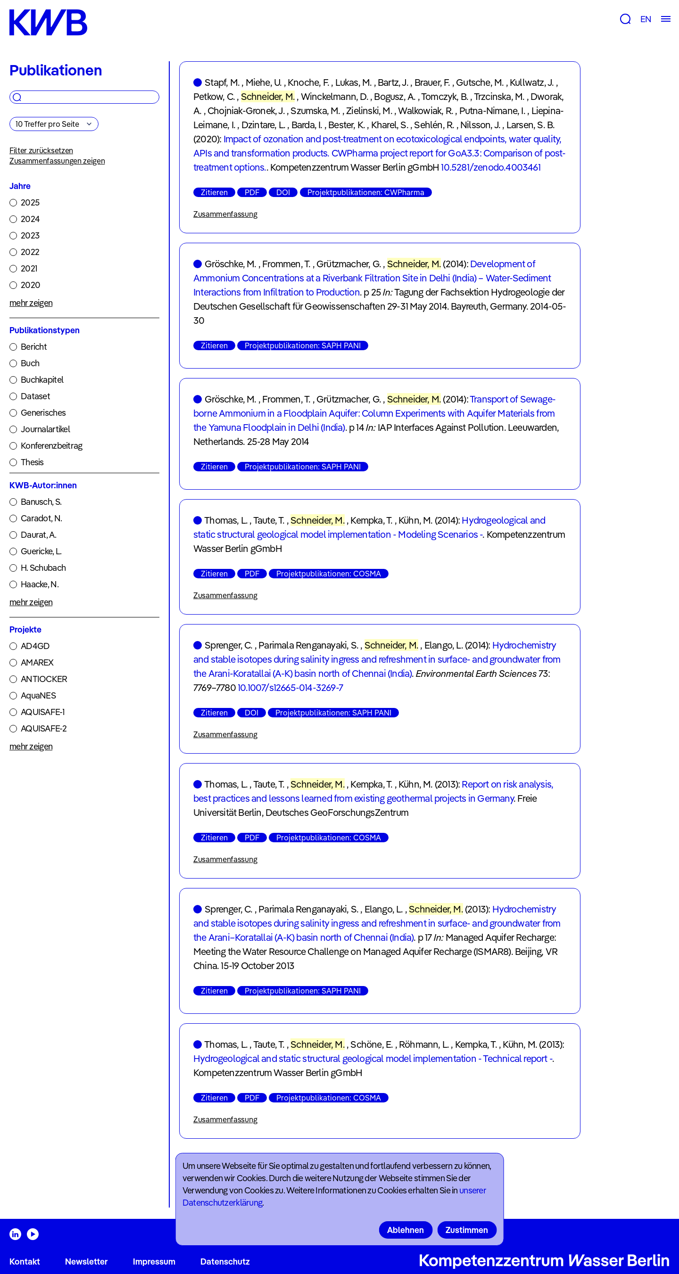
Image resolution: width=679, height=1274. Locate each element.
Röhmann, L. (424, 1044)
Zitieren (214, 192)
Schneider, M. (268, 96)
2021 (29, 268)
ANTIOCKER (44, 679)
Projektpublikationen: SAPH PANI (303, 345)
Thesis (32, 462)
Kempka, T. (371, 520)
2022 (30, 252)
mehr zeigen (30, 302)
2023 (30, 235)
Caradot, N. (41, 518)
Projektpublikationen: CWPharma (365, 192)
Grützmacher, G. (348, 264)
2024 (30, 219)
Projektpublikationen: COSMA (328, 573)
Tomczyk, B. (444, 96)
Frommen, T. (286, 264)
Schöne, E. (371, 1044)
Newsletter (86, 1261)
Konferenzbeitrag (51, 445)
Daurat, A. (38, 534)
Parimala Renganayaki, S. (308, 645)
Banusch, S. (41, 501)
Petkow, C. (214, 96)
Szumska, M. (315, 110)
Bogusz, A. (394, 96)
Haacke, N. (39, 584)
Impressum (154, 1261)
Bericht (34, 346)
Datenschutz (225, 1261)
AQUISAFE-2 (43, 728)
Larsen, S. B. (530, 125)
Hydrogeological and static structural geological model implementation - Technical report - (372, 1058)
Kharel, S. (389, 125)
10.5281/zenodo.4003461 (490, 167)
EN (645, 19)
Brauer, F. (432, 82)
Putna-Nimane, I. (492, 110)
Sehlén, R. (434, 125)
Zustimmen (467, 1230)
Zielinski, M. (369, 110)
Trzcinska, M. (499, 96)
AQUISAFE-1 (43, 712)
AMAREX (37, 662)
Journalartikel (45, 429)
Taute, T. (269, 520)
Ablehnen (405, 1230)
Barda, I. (307, 125)
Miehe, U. (264, 82)
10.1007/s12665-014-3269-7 (290, 687)
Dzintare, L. (263, 125)
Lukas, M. (353, 82)
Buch (30, 363)
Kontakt (24, 1261)
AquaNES (38, 695)
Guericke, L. (41, 551)
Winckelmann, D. (334, 96)
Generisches (43, 412)
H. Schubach (43, 567)
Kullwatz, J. (532, 82)
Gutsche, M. (480, 82)
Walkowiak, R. (425, 110)
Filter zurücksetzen (41, 150)
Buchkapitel (42, 379)
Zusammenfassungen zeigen (57, 160)
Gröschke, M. (230, 264)
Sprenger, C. (228, 645)
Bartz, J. (393, 82)
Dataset (35, 396)
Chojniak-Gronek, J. (246, 110)
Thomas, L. (226, 520)
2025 (30, 202)
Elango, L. (443, 645)
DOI (283, 192)
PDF (252, 192)
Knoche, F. (308, 82)
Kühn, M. (415, 520)
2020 (30, 284)
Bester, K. (346, 125)
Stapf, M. (222, 82)
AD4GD (35, 646)
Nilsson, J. (480, 125)
